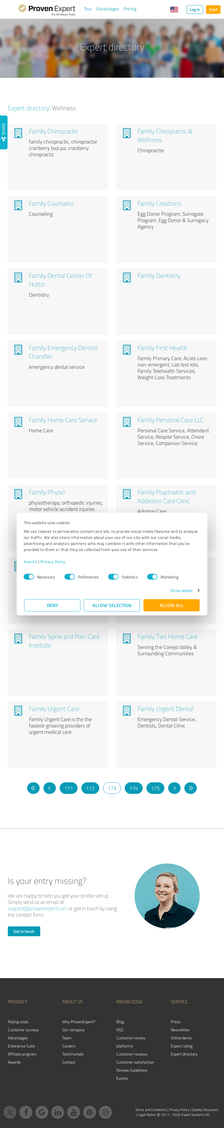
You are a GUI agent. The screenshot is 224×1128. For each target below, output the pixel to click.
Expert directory (184, 1054)
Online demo (181, 1037)
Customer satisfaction (135, 1062)
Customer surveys (23, 1029)
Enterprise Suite (21, 1046)
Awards (14, 1062)
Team (66, 1037)
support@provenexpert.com (37, 908)
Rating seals (18, 1021)
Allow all (171, 605)
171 (68, 788)
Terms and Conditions (150, 1109)
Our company (73, 1029)
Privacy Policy (53, 561)
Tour (88, 8)
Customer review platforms (131, 1042)
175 (155, 788)
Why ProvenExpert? (78, 1021)
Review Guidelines (131, 1070)
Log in (195, 9)
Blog (120, 1021)
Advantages (107, 8)
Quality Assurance (205, 1109)
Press (176, 1021)
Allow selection (112, 605)
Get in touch (24, 931)
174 (133, 788)
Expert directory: (29, 108)
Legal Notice (147, 1114)
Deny (52, 605)
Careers (69, 1046)
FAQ (119, 1029)
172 (90, 788)
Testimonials (73, 1054)
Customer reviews (132, 1054)
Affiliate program (22, 1054)
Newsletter (180, 1029)
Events (122, 1078)
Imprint (31, 561)
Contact (68, 1062)
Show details (181, 590)
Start (213, 9)
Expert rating (181, 1046)
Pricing (130, 8)
